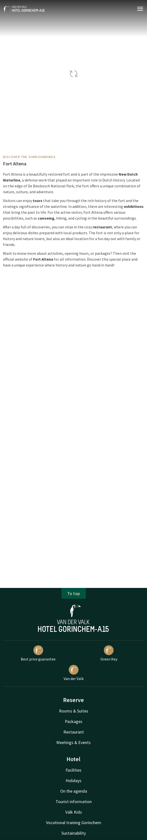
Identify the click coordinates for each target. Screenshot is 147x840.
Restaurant (73, 732)
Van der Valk (74, 673)
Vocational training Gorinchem (73, 822)
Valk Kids (73, 812)
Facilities (73, 770)
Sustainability (73, 833)
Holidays (73, 780)
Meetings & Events (73, 742)
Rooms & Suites (73, 711)
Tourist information (74, 801)
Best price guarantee (38, 653)
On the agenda (73, 791)
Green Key (108, 653)
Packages (73, 721)
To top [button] (73, 593)
